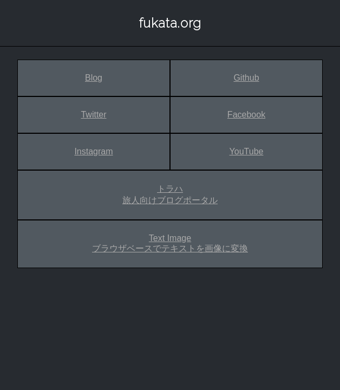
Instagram (93, 151)
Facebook (246, 114)
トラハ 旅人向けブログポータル (170, 194)
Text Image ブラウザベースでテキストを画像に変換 (170, 243)
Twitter (93, 114)
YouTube (247, 151)
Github (246, 77)
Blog (93, 77)
